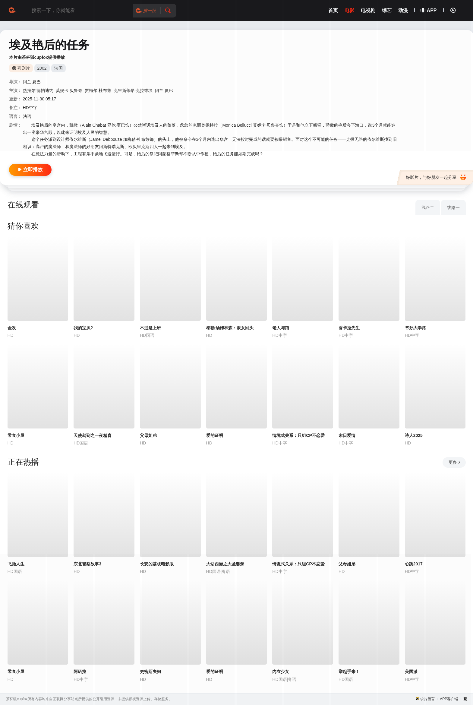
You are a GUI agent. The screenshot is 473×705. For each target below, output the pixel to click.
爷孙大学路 (415, 327)
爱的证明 (214, 435)
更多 (455, 462)
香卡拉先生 (349, 327)
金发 (12, 327)
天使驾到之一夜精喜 (93, 435)
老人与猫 (280, 327)
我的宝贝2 (83, 327)
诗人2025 (414, 435)
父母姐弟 (148, 435)
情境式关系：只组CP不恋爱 (298, 435)
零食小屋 (16, 435)
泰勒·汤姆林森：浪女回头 (230, 327)
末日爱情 (347, 435)
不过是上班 (150, 327)
